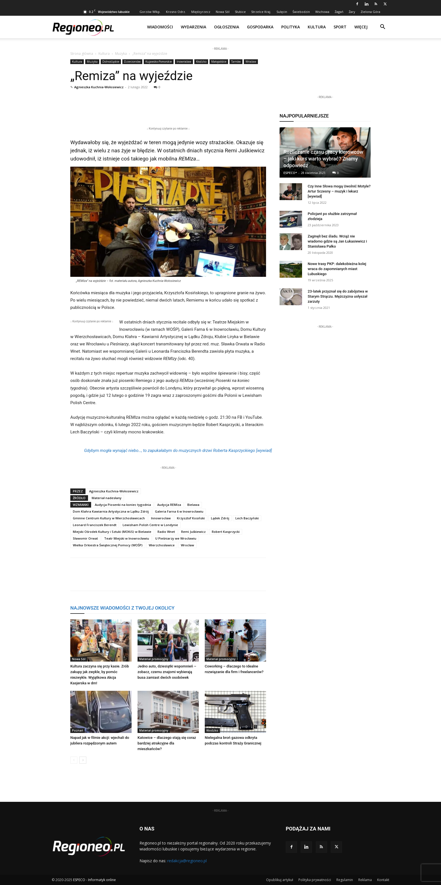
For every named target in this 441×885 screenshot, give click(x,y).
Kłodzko (201, 62)
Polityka (290, 27)
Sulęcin (281, 12)
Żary (352, 12)
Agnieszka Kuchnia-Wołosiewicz (98, 87)
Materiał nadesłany (107, 498)
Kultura (317, 27)
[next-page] (82, 760)
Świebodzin (301, 12)
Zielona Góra (370, 12)
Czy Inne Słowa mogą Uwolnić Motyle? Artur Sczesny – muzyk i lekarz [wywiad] (339, 191)
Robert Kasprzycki (226, 531)
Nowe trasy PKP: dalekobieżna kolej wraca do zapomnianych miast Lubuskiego (337, 269)
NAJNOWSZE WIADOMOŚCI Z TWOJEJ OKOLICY (122, 608)
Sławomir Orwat (85, 538)
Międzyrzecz (200, 12)
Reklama (365, 879)
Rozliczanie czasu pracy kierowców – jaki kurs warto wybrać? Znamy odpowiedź (323, 158)
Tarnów (236, 62)
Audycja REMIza (169, 505)
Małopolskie (218, 62)
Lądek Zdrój (220, 518)
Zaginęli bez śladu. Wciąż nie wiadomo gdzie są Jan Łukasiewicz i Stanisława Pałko (337, 241)
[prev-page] (73, 760)
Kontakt (383, 879)
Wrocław (251, 62)
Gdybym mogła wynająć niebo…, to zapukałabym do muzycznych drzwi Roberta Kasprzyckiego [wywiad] (178, 450)
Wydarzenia (193, 27)
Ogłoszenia (226, 27)
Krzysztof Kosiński (191, 518)
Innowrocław (161, 518)
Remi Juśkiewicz (244, 150)
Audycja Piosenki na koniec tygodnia (123, 505)
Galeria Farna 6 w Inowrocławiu (179, 511)
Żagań (339, 12)
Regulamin (344, 879)
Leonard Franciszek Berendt (94, 525)
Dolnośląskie (110, 62)
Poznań (77, 730)
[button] (382, 27)
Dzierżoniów (132, 62)
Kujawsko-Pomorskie (158, 62)
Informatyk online (102, 879)
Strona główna (81, 53)
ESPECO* (290, 173)
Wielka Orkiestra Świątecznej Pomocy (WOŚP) (108, 545)
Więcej (361, 27)
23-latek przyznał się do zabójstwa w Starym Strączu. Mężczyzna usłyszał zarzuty (338, 296)
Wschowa (322, 12)
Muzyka (121, 53)
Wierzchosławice (162, 545)
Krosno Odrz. (176, 12)
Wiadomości (160, 27)
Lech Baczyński (247, 518)
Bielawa (193, 505)
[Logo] (83, 27)
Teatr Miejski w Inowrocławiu (126, 538)
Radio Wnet (166, 531)
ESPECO (79, 879)
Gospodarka (260, 27)
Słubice (240, 12)
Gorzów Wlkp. (150, 12)
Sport (340, 27)
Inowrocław (184, 62)
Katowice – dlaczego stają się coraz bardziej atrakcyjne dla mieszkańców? (167, 743)
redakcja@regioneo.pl (187, 860)
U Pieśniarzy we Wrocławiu (175, 538)
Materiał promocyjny (153, 659)
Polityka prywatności (314, 879)
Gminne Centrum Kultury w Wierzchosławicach (109, 518)
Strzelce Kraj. (261, 12)
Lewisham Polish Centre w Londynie (150, 525)
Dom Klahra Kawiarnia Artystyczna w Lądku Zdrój (111, 511)
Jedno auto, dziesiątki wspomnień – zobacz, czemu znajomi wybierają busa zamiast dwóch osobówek (167, 672)
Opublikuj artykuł (279, 879)
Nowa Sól (223, 12)
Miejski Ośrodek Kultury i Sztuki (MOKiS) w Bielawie (112, 531)
